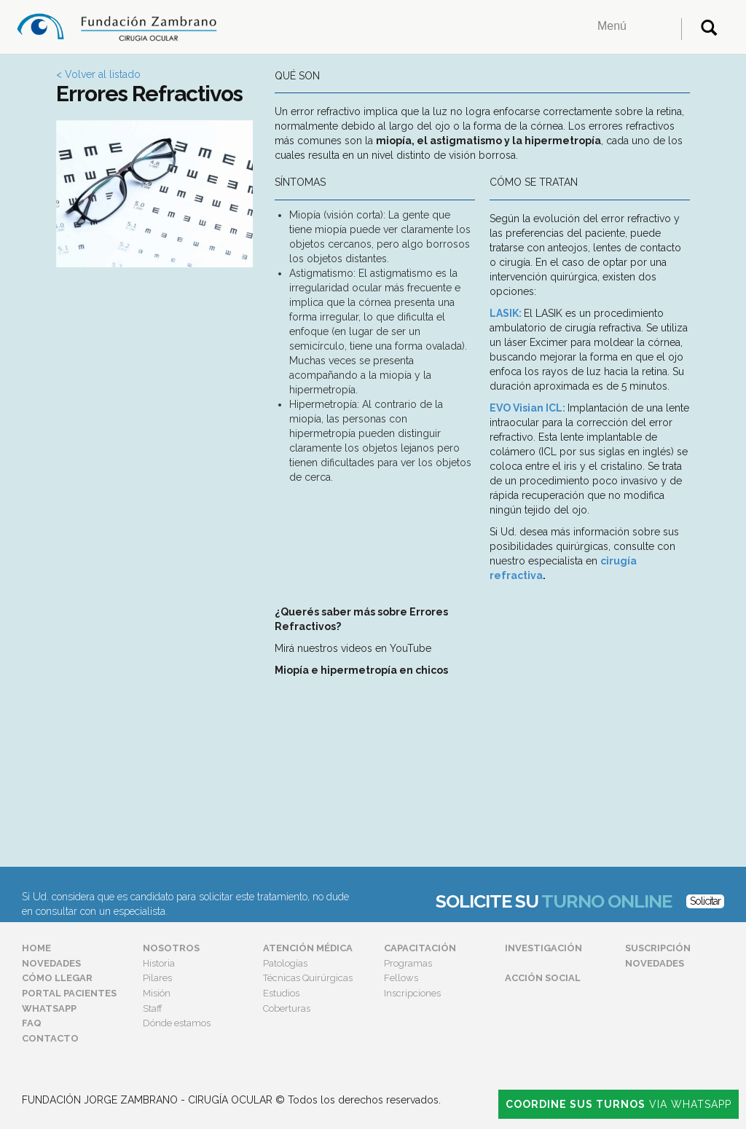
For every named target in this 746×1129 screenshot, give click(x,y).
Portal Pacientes (69, 993)
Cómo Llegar (57, 977)
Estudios (281, 993)
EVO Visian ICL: (527, 408)
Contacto (50, 1038)
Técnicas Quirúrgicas (308, 977)
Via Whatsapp (618, 1104)
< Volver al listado (98, 74)
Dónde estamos (177, 1023)
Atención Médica (308, 948)
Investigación (543, 948)
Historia (159, 963)
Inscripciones (412, 993)
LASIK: (506, 313)
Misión (156, 993)
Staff (152, 1008)
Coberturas (286, 1008)
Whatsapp (49, 1008)
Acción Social (543, 977)
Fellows (401, 977)
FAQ (32, 1023)
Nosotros (171, 948)
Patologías (285, 963)
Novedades (51, 963)
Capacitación (420, 948)
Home (36, 948)
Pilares (157, 977)
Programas (408, 963)
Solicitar (705, 901)
